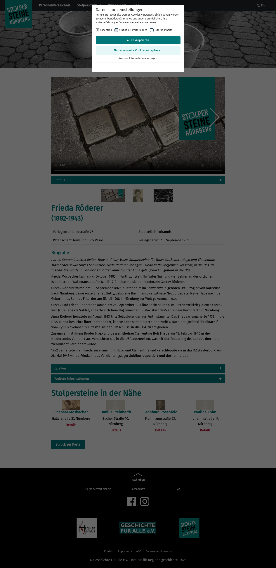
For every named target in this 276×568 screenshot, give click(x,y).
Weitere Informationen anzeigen (138, 58)
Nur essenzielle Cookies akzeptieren (138, 50)
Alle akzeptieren (138, 40)
